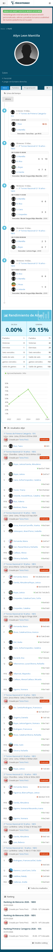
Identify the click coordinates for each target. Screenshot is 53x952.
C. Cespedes (21, 214)
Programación (29, 88)
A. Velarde (20, 289)
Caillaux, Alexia (20, 552)
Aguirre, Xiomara (21, 689)
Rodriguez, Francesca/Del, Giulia (27, 860)
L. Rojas (19, 167)
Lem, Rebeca (19, 842)
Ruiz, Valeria (19, 501)
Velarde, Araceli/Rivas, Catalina (27, 495)
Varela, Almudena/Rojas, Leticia (27, 582)
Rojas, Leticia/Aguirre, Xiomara (27, 723)
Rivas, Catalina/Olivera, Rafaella (27, 735)
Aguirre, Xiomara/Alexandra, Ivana (28, 808)
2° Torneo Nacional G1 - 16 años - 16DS (20, 774)
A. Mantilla (20, 129)
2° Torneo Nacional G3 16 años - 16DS (20, 824)
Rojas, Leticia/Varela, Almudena (27, 464)
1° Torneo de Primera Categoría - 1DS (20, 433)
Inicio (3, 29)
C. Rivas (19, 284)
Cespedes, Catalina (22, 608)
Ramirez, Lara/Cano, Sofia (25, 870)
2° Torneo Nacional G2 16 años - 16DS (20, 614)
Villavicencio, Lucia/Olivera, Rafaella (29, 663)
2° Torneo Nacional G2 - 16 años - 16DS (20, 848)
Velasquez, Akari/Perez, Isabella (27, 531)
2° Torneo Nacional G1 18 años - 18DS (20, 564)
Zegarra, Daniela (21, 717)
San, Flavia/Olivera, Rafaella (26, 547)
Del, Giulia (18, 642)
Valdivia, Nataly (20, 876)
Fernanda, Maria (21, 541)
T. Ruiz (19, 124)
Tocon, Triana (19, 490)
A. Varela (20, 172)
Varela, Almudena (21, 802)
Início (5, 88)
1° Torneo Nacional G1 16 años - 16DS (20, 695)
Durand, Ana (19, 657)
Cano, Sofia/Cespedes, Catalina (27, 480)
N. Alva (19, 161)
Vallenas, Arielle (20, 882)
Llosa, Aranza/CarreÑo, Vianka (27, 525)
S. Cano (19, 209)
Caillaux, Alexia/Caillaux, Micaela (27, 679)
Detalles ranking (39, 943)
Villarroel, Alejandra (22, 673)
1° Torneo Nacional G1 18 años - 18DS (20, 756)
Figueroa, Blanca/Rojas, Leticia (26, 792)
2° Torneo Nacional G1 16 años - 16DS (20, 513)
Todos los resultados (37, 888)
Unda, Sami (18, 745)
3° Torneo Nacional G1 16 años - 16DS (20, 451)
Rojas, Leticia (19, 474)
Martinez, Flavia (20, 507)
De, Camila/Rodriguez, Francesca (28, 707)
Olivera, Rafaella (21, 558)
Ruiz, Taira (18, 446)
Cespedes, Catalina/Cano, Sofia (27, 598)
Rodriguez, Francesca (23, 729)
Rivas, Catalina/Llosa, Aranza (26, 632)
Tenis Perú (23, 439)
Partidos (15, 88)
